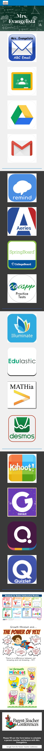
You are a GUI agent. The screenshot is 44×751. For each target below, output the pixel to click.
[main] (22, 18)
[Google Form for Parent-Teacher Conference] (22, 746)
